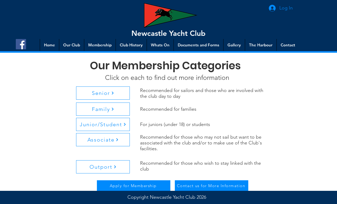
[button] (103, 93)
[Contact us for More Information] (211, 185)
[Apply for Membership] (133, 185)
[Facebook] (21, 44)
